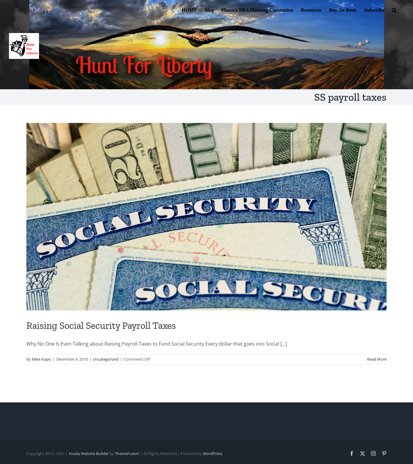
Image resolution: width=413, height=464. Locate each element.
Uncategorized (106, 359)
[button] (394, 9)
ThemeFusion (127, 453)
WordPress (212, 453)
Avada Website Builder (89, 453)
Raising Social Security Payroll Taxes (101, 325)
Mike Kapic (41, 359)
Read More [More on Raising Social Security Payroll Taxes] (377, 359)
